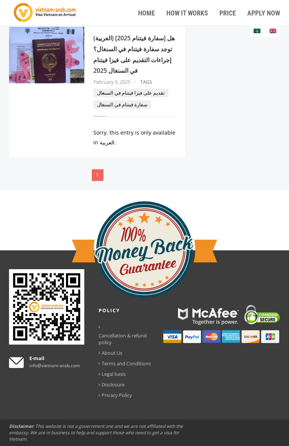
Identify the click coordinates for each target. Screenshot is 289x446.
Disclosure (113, 384)
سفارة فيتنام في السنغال (122, 104)
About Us (112, 352)
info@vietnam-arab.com (54, 365)
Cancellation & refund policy (123, 339)
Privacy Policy (117, 395)
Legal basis (114, 374)
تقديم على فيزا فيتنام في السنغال (131, 92)
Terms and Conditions (126, 363)
